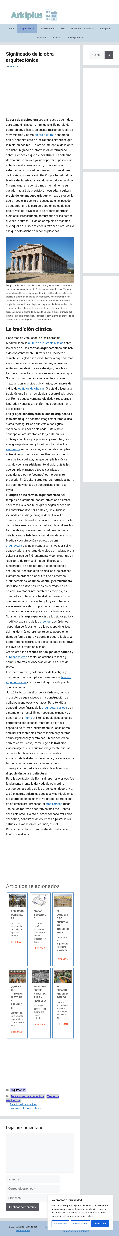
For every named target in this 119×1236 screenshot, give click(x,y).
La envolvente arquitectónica (26, 1108)
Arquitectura (27, 28)
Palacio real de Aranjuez (23, 1104)
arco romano (54, 804)
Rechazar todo (80, 1223)
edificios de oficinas (31, 388)
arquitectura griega (54, 707)
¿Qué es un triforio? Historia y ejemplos (17, 997)
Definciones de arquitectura (27, 1096)
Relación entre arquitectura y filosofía (40, 993)
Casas (56, 37)
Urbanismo (41, 37)
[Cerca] (111, 1196)
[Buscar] (109, 55)
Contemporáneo (75, 37)
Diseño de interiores (82, 28)
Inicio (11, 28)
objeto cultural (44, 135)
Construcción (47, 28)
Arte (62, 28)
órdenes (45, 621)
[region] (80, 1212)
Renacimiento (18, 657)
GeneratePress (23, 1230)
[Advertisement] (40, 95)
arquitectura (14, 545)
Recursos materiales (17, 915)
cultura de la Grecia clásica (45, 343)
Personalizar (60, 1223)
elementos (13, 449)
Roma (28, 718)
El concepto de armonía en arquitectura (63, 922)
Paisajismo (105, 28)
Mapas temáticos (40, 915)
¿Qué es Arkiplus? (80, 1231)
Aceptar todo (100, 1223)
